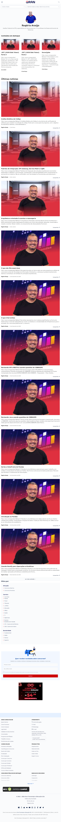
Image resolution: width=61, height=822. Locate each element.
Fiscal (5, 601)
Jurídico (6, 605)
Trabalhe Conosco (5, 739)
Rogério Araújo (4, 127)
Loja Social (3, 729)
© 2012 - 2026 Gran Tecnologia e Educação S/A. (30, 796)
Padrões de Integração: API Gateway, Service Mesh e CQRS (22, 168)
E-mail (34, 729)
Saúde (6, 613)
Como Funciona (5, 724)
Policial (6, 598)
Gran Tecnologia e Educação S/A (24, 812)
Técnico (6, 637)
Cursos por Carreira (6, 760)
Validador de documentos (7, 731)
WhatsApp (35, 727)
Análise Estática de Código (11, 119)
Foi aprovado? (39, 738)
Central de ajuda (36, 722)
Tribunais (6, 603)
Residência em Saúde (9, 621)
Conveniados (4, 734)
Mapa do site (30, 803)
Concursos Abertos (9, 588)
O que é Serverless (8, 318)
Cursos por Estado (6, 763)
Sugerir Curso (35, 756)
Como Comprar (5, 727)
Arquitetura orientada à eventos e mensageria (18, 218)
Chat (34, 724)
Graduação (4, 753)
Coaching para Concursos (7, 748)
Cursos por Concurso (6, 758)
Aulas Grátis (35, 753)
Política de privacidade (30, 798)
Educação (6, 608)
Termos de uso (30, 801)
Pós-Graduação (5, 756)
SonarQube (46, 52)
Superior (6, 640)
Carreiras (6, 597)
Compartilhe (56, 128)
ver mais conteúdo (30, 579)
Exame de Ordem (5, 751)
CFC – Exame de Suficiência (11, 624)
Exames (6, 620)
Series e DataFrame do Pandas (12, 467)
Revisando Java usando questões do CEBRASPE (18, 417)
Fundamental (7, 633)
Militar (6, 610)
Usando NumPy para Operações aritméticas (17, 566)
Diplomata (7, 617)
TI (4, 615)
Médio (5, 635)
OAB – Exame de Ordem (10, 626)
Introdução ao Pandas (9, 516)
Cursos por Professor (6, 765)
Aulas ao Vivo (35, 751)
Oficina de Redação (6, 768)
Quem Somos (4, 722)
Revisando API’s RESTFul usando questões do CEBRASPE (22, 367)
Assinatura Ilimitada (6, 746)
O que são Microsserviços (10, 268)
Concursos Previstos (9, 590)
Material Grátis (35, 748)
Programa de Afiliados (7, 736)
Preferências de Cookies (7, 741)
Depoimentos (35, 746)
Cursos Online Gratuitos (7, 770)
